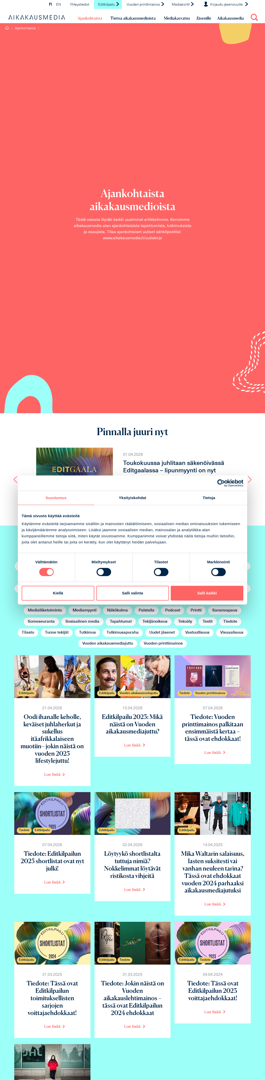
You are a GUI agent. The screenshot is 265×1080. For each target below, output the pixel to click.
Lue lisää (52, 775)
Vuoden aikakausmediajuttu (107, 644)
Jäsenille (203, 18)
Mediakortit (183, 5)
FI (50, 5)
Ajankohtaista (89, 18)
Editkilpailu (109, 5)
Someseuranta (41, 622)
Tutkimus (87, 633)
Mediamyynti (85, 610)
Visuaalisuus (231, 633)
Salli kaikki (207, 593)
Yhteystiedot (79, 5)
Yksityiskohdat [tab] (132, 498)
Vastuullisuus (197, 633)
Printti (196, 610)
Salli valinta (132, 593)
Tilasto (28, 633)
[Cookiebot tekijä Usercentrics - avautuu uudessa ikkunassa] (221, 483)
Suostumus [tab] (56, 498)
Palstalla (146, 610)
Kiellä (58, 593)
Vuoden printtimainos (146, 5)
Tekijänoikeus (154, 622)
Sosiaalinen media (82, 622)
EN (58, 5)
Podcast (172, 610)
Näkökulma (117, 610)
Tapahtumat (121, 622)
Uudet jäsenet (162, 633)
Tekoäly (185, 622)
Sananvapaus (224, 610)
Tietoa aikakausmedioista (133, 18)
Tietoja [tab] (209, 498)
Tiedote (230, 622)
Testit (208, 622)
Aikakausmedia (230, 18)
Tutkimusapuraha (123, 633)
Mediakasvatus (177, 18)
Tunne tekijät (57, 633)
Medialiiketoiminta (45, 610)
